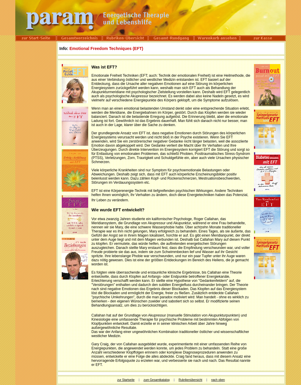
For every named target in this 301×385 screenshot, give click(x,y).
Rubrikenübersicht (190, 379)
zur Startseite (126, 379)
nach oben (218, 379)
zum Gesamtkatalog (156, 379)
